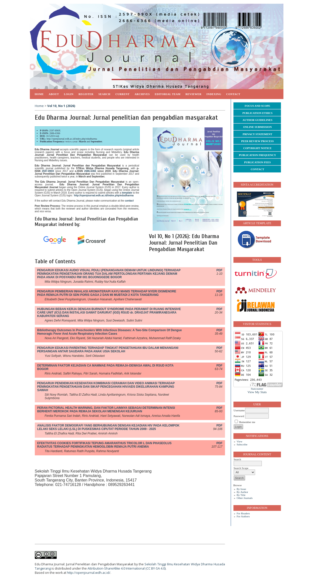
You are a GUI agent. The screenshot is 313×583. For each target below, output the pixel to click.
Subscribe (242, 444)
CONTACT (257, 169)
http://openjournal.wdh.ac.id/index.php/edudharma (71, 138)
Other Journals (245, 497)
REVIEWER (193, 94)
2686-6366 (54, 133)
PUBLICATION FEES (257, 162)
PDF (220, 270)
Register (86, 94)
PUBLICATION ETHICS (257, 112)
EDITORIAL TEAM (167, 94)
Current (122, 94)
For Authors (243, 516)
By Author (242, 491)
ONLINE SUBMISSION (257, 126)
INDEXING (213, 94)
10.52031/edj (52, 136)
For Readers (243, 513)
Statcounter (257, 388)
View (239, 441)
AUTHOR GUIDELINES (257, 119)
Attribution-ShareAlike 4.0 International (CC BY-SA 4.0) (127, 568)
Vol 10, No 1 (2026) (61, 106)
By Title (241, 494)
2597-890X (55, 130)
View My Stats (257, 392)
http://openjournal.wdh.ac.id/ (88, 573)
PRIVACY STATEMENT (257, 134)
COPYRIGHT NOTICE (257, 148)
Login (69, 94)
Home (39, 94)
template (127, 192)
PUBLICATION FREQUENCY (257, 155)
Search (104, 94)
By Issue (241, 488)
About (54, 94)
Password (239, 416)
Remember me (247, 422)
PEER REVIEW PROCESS (257, 141)
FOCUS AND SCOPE (257, 105)
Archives (142, 94)
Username (239, 410)
